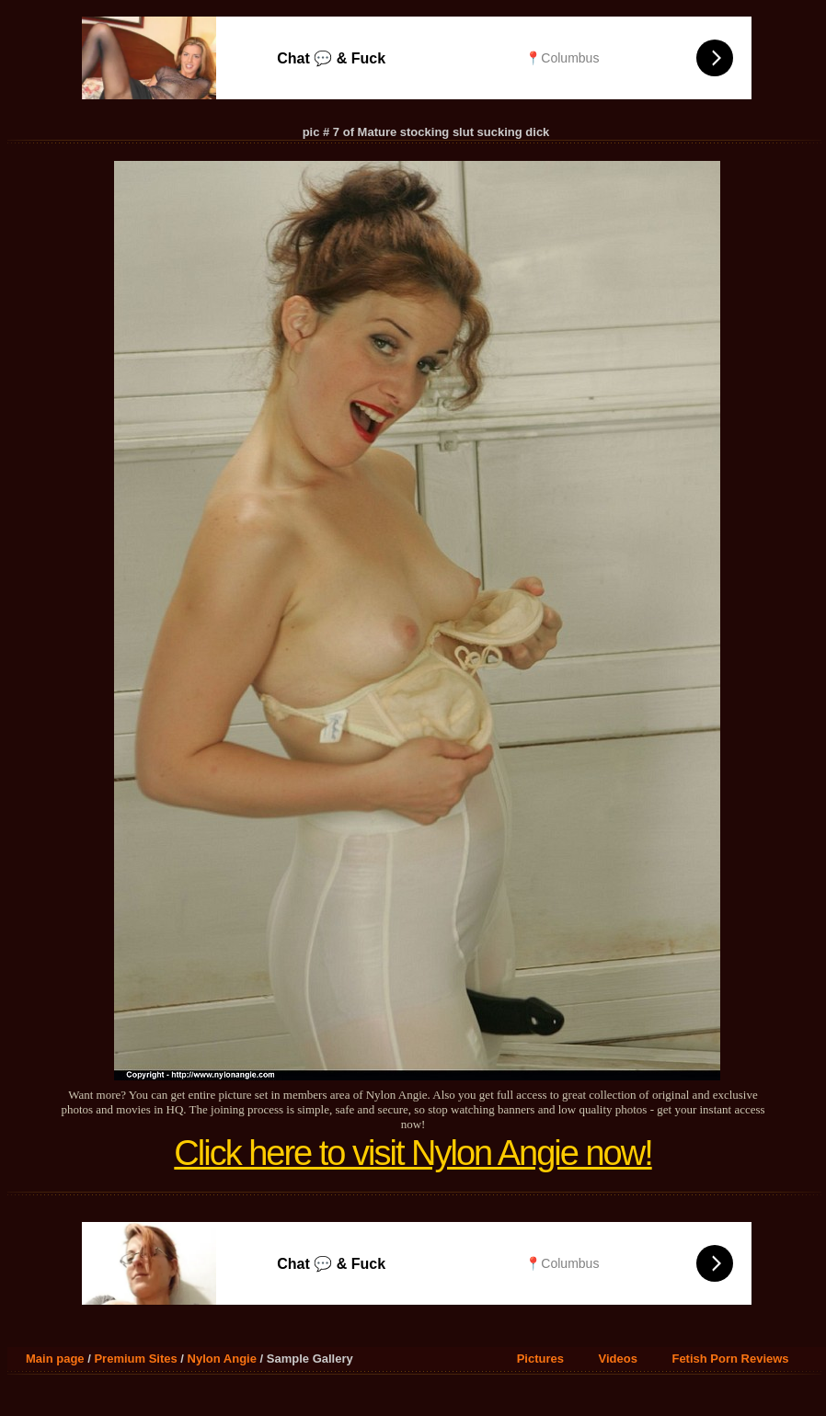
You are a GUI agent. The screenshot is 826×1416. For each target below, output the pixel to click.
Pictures (540, 1358)
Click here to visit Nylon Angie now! (412, 1153)
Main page (55, 1358)
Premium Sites (135, 1358)
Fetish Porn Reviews (729, 1358)
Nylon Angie (222, 1358)
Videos (618, 1358)
